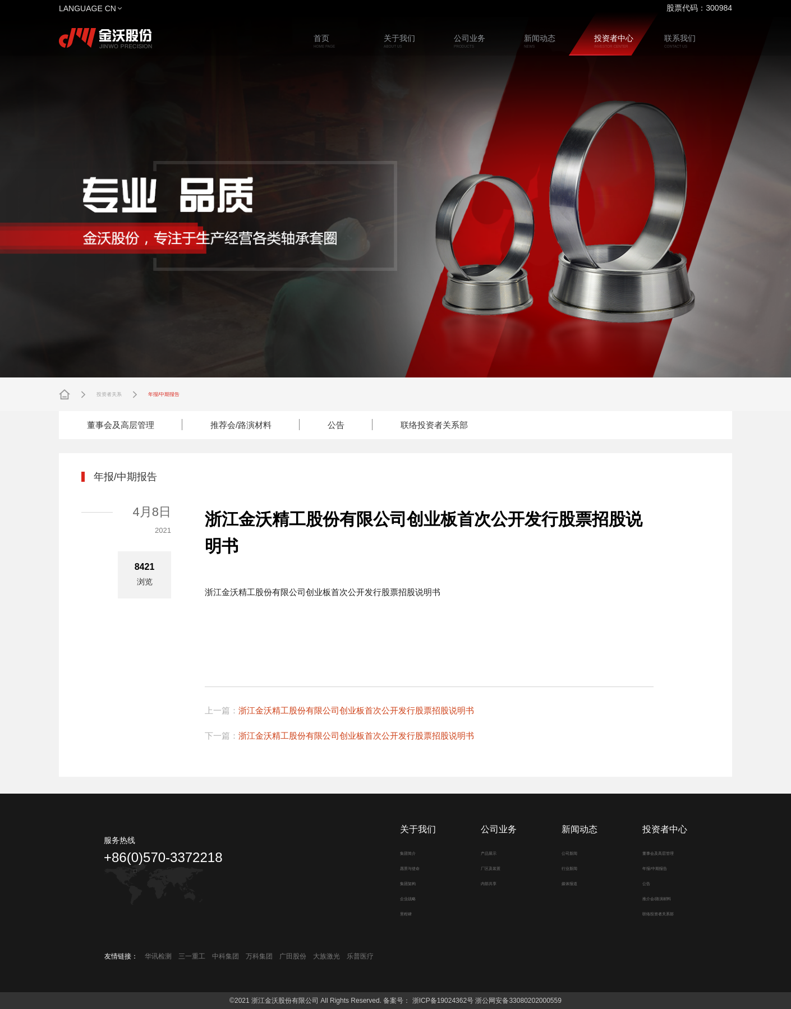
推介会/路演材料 (657, 898)
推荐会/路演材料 (241, 425)
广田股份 (292, 956)
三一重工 (191, 956)
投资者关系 (118, 394)
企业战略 (404, 898)
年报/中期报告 (196, 394)
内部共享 (485, 883)
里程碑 (401, 913)
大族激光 (326, 956)
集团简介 (404, 852)
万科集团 (259, 956)
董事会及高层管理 (120, 425)
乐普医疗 (360, 956)
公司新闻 (566, 852)
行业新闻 (566, 868)
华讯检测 (158, 956)
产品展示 (485, 852)
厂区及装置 (488, 868)
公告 (336, 425)
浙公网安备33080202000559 (518, 1001)
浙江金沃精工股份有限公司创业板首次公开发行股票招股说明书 (356, 710)
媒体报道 (566, 883)
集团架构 (404, 883)
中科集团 (225, 956)
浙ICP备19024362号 (441, 1001)
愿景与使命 (408, 868)
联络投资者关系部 (434, 425)
